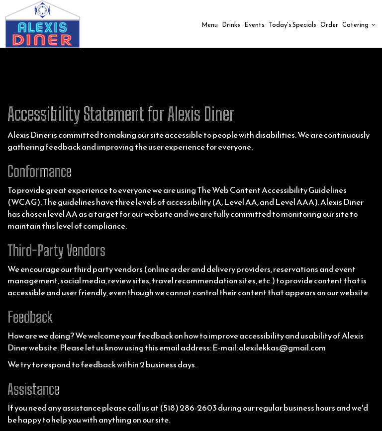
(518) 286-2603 (188, 408)
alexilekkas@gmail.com (282, 348)
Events (254, 24)
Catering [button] (358, 24)
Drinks (231, 24)
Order (329, 24)
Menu (209, 24)
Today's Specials (292, 24)
